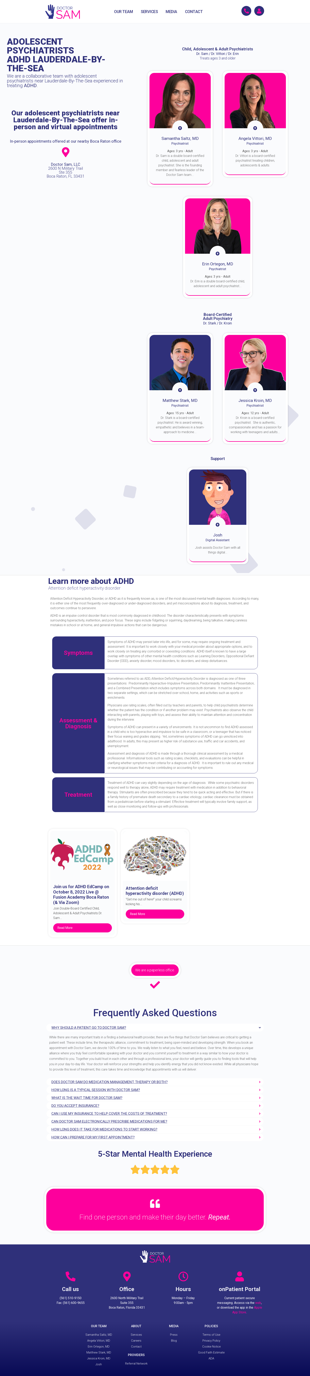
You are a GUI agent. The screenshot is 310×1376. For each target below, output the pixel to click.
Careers (136, 1340)
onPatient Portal (239, 1289)
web (258, 1303)
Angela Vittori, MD (98, 1340)
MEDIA (171, 11)
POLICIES (211, 1326)
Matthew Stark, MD (98, 1352)
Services (136, 1334)
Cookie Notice (211, 1346)
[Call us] (71, 1276)
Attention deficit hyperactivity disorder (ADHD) (155, 891)
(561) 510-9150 (70, 1298)
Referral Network (136, 1363)
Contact (136, 1346)
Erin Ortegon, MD (99, 1346)
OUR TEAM (123, 11)
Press (174, 1334)
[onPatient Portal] (240, 1276)
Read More (65, 928)
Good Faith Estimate (211, 1352)
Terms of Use (211, 1334)
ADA (211, 1358)
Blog (174, 1340)
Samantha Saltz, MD (98, 1334)
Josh (98, 1364)
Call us (70, 1289)
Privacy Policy (211, 1340)
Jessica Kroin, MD (99, 1358)
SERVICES (149, 11)
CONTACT (194, 11)
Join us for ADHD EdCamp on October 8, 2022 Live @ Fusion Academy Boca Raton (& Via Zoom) (81, 894)
